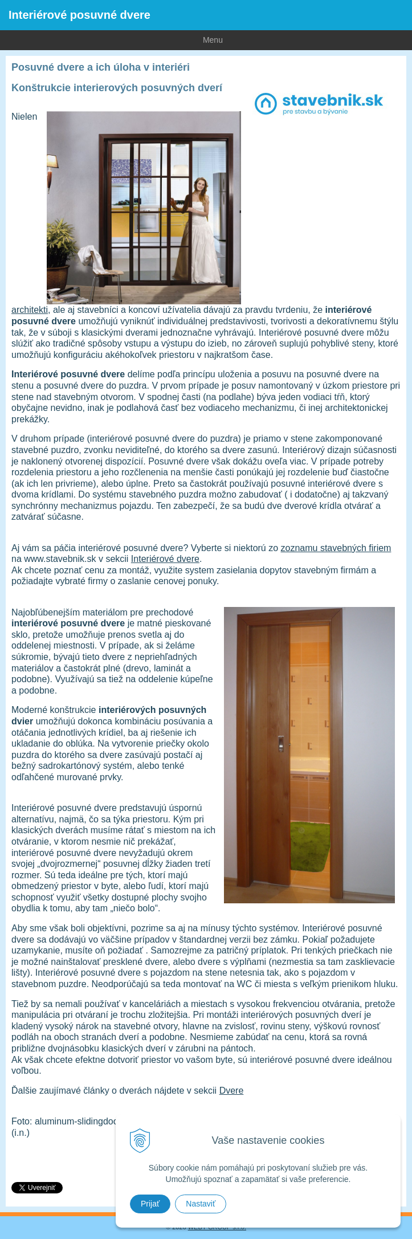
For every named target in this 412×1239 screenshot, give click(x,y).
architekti (29, 310)
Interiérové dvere (165, 559)
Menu (111, 39)
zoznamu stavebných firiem (336, 548)
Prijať (150, 1203)
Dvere (231, 1090)
